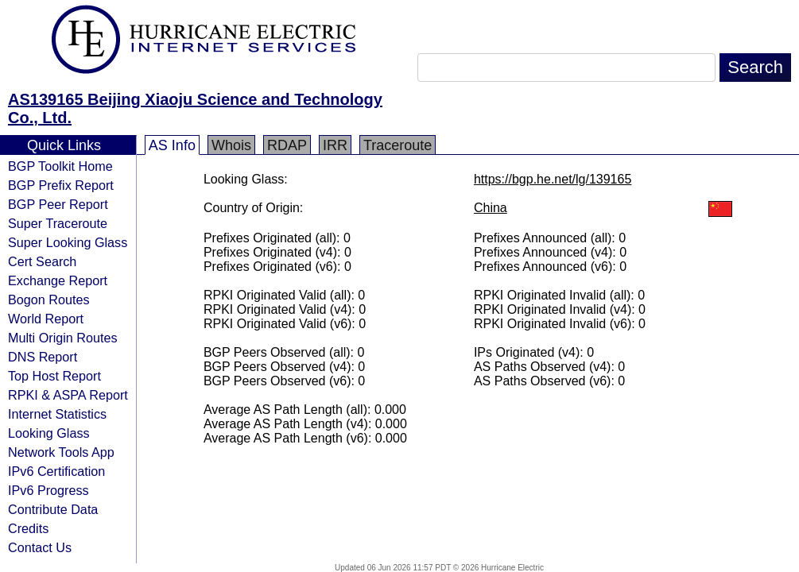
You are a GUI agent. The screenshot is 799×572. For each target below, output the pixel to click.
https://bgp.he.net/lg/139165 (552, 179)
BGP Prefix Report (61, 185)
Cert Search (42, 261)
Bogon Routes (49, 299)
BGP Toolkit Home (60, 166)
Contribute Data (53, 509)
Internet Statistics (57, 414)
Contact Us (40, 547)
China (490, 207)
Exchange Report (57, 280)
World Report (45, 318)
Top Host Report (54, 376)
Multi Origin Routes (63, 337)
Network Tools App (61, 452)
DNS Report (42, 357)
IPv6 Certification (56, 471)
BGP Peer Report (58, 204)
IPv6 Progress (48, 490)
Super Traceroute (57, 223)
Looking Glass (49, 433)
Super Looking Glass (67, 242)
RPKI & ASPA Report (68, 395)
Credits (28, 528)
